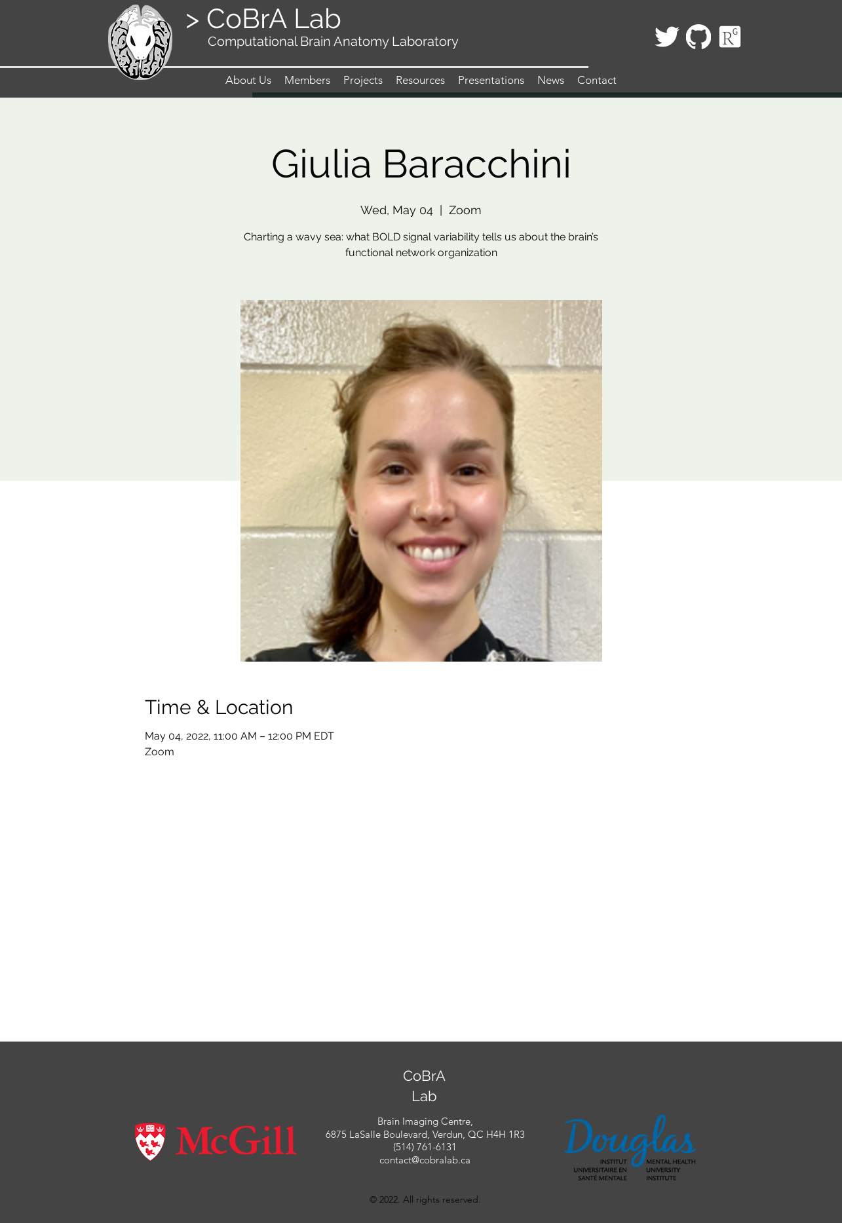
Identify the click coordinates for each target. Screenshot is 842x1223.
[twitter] (667, 36)
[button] (307, 80)
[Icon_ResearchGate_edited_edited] (730, 36)
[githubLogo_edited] (698, 36)
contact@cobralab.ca (424, 1160)
